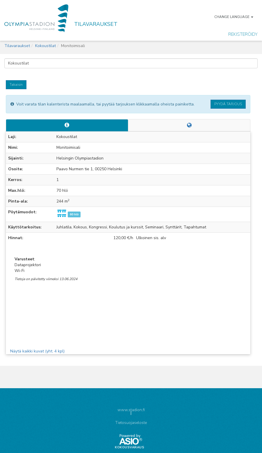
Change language (233, 17)
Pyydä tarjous (228, 104)
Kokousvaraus (129, 447)
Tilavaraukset (17, 46)
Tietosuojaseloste (131, 422)
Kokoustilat (45, 46)
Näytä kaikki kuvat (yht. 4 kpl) (37, 351)
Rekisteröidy (243, 34)
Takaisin (16, 84)
